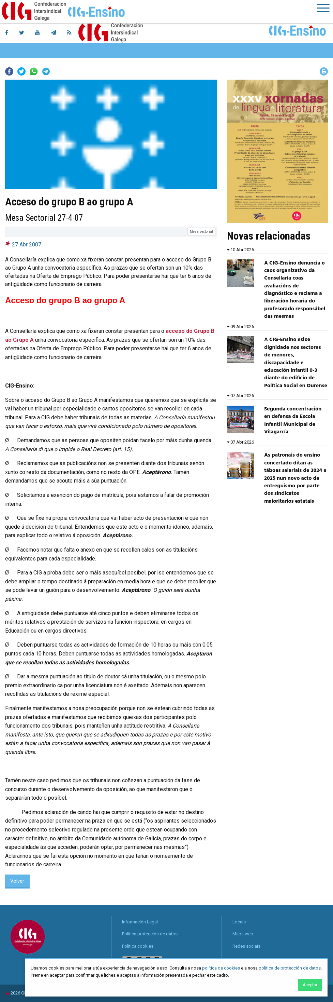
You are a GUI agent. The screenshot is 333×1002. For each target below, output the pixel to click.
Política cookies (137, 946)
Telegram (46, 71)
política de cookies (221, 968)
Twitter (21, 71)
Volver (17, 881)
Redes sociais (246, 946)
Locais (239, 921)
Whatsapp (34, 71)
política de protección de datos (290, 968)
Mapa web (242, 933)
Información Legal (140, 921)
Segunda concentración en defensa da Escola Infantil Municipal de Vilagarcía (293, 420)
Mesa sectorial (201, 231)
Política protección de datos (150, 933)
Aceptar (310, 985)
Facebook (9, 71)
